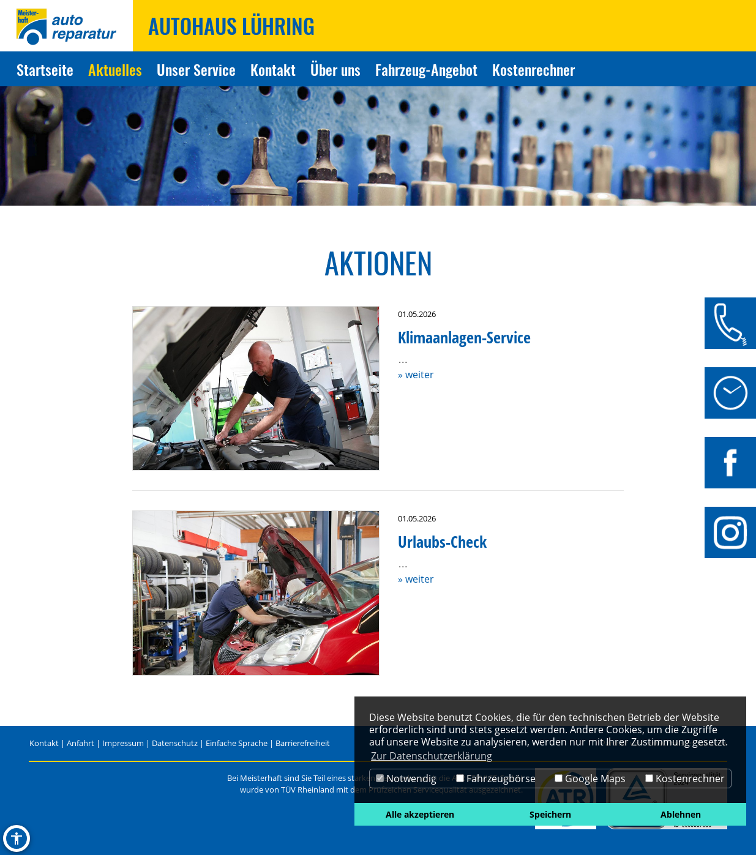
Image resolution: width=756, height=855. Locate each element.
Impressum (123, 743)
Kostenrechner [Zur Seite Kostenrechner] (533, 69)
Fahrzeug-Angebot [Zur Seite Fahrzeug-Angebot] (426, 69)
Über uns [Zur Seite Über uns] (335, 69)
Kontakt (44, 743)
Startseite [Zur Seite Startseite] (45, 69)
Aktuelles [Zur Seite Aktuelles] (115, 69)
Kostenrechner (685, 778)
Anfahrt (80, 743)
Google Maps (590, 778)
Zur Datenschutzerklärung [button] (431, 756)
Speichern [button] (550, 814)
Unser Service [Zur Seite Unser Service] (196, 69)
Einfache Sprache (237, 743)
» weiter (416, 374)
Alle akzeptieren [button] (420, 814)
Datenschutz (175, 743)
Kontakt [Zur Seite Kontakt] (273, 69)
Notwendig (406, 778)
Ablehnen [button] (681, 814)
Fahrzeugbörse (496, 778)
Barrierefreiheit (302, 743)
